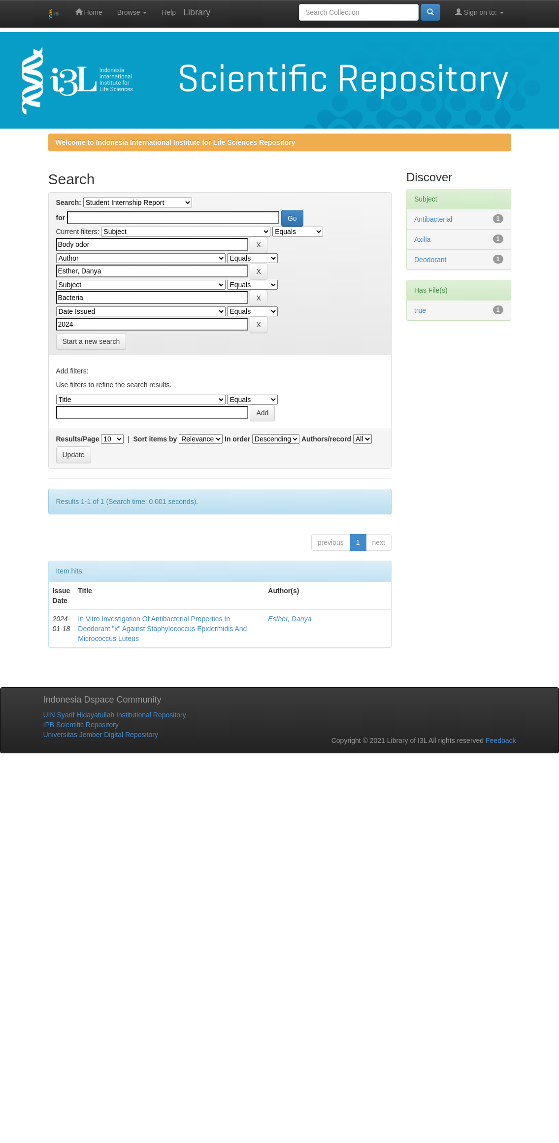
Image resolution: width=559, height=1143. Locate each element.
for (61, 218)
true (420, 310)
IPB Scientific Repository (81, 725)
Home (88, 12)
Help (169, 12)
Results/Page (77, 439)
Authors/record (326, 439)
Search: (68, 202)
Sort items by (155, 439)
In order (237, 439)
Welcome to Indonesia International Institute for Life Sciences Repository (176, 142)
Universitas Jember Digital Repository (100, 735)
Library (196, 12)
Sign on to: (479, 12)
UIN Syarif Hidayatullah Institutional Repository (114, 715)
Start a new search (91, 341)
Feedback (501, 740)
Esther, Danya (289, 619)
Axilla (422, 239)
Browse (132, 12)
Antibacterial (433, 219)
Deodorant (430, 260)
